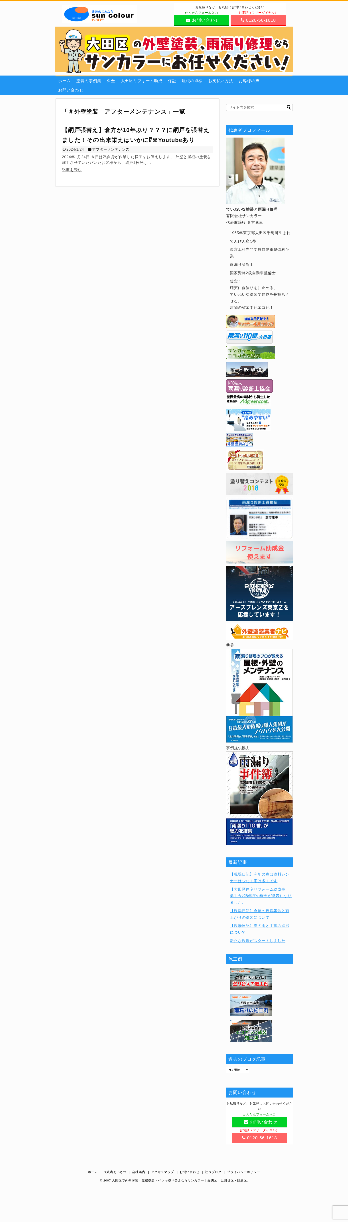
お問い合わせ (70, 90)
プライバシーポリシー (243, 1172)
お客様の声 (249, 81)
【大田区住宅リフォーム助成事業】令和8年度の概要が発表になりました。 (261, 896)
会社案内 (138, 1172)
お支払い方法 (220, 81)
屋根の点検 (192, 81)
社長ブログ (213, 1172)
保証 (172, 81)
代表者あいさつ (115, 1172)
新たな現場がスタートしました (257, 941)
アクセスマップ (162, 1172)
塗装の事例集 (88, 81)
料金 (111, 81)
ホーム (64, 81)
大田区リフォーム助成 (142, 81)
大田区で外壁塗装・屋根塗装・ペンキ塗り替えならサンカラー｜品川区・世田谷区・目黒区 (179, 1180)
